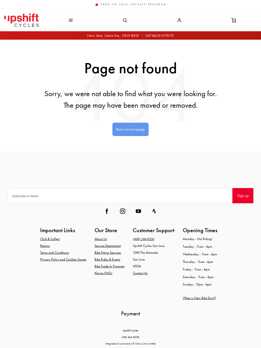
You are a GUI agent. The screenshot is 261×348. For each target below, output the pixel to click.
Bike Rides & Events (107, 259)
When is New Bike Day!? (199, 298)
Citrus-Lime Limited (145, 343)
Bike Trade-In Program (109, 266)
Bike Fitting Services (108, 252)
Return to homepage (130, 129)
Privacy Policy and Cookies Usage (63, 259)
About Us (101, 239)
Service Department (108, 245)
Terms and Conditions (54, 252)
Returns (45, 245)
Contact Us (140, 273)
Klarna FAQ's (103, 273)
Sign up (243, 196)
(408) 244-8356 (143, 239)
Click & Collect (50, 239)
